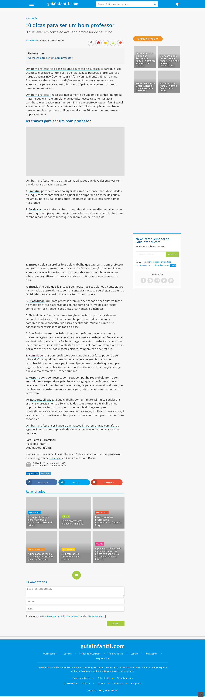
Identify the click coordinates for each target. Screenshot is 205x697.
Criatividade (37, 301)
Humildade (36, 355)
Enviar (116, 623)
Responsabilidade (41, 399)
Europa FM (136, 683)
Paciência (35, 209)
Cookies (68, 653)
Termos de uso (115, 653)
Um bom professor (38, 94)
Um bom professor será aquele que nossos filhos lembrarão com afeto (71, 425)
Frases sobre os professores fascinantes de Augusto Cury (108, 521)
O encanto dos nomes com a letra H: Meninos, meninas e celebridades (169, 60)
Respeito (34, 377)
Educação (31, 18)
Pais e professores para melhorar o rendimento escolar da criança (40, 521)
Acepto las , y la (66, 616)
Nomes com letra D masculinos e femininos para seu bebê (145, 87)
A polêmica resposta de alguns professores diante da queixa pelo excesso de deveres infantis (108, 554)
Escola (66, 516)
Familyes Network (81, 678)
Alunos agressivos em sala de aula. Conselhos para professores (41, 556)
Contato (135, 653)
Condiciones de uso (74, 616)
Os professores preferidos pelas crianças (71, 556)
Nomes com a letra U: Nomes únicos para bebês (168, 87)
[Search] (154, 4)
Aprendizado (34, 512)
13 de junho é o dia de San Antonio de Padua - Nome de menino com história (145, 59)
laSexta (101, 683)
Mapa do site (102, 658)
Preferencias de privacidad (51, 616)
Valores (99, 544)
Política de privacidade (90, 653)
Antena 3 (85, 683)
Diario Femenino (125, 678)
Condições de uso (143, 265)
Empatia (34, 191)
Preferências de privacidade (159, 262)
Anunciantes (151, 653)
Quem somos (50, 653)
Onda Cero (118, 683)
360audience (111, 690)
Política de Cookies (94, 616)
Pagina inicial (32, 473)
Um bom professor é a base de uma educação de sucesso (63, 69)
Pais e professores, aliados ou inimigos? (73, 522)
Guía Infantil (103, 678)
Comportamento (36, 549)
